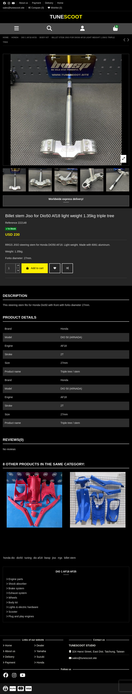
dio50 (19, 557)
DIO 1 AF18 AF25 (66, 571)
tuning (28, 557)
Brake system (16, 588)
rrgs (60, 557)
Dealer (40, 645)
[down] (18, 270)
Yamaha (41, 651)
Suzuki (40, 656)
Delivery (49, 3)
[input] (10, 268)
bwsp (47, 557)
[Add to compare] (67, 268)
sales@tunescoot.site (13, 7)
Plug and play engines (21, 616)
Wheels (13, 597)
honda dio (9, 557)
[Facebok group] (4, 3)
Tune (66, 16)
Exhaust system (18, 593)
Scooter (13, 611)
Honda (40, 662)
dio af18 (38, 557)
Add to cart (34, 268)
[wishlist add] (54, 268)
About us (24, 3)
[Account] (82, 28)
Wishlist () (54, 7)
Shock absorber (18, 583)
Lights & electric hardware (23, 607)
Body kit (13, 602)
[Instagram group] (9, 3)
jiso (54, 557)
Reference (11, 222)
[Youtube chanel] (13, 3)
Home (60, 3)
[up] (18, 265)
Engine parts (16, 579)
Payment (37, 3)
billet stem (70, 557)
